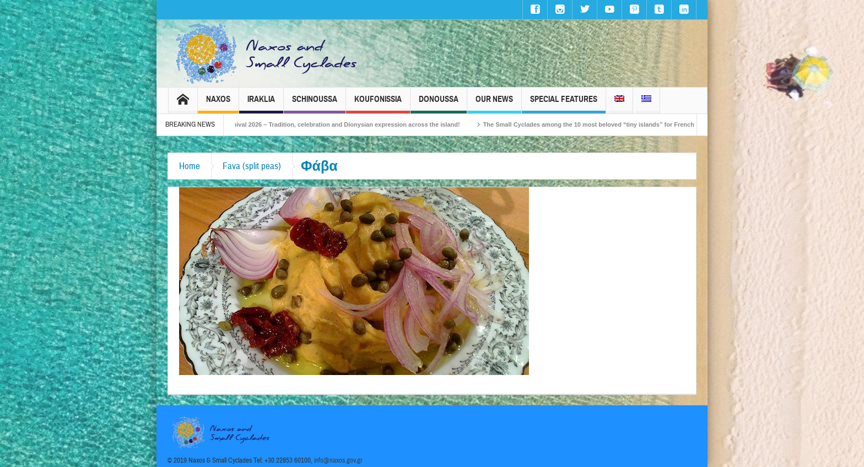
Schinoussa (314, 103)
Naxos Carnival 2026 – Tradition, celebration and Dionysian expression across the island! (342, 124)
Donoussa (439, 103)
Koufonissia (378, 103)
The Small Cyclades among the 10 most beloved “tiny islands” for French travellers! (616, 124)
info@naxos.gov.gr (338, 460)
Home (189, 166)
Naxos (218, 103)
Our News (494, 103)
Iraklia (261, 103)
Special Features (564, 103)
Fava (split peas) (252, 166)
